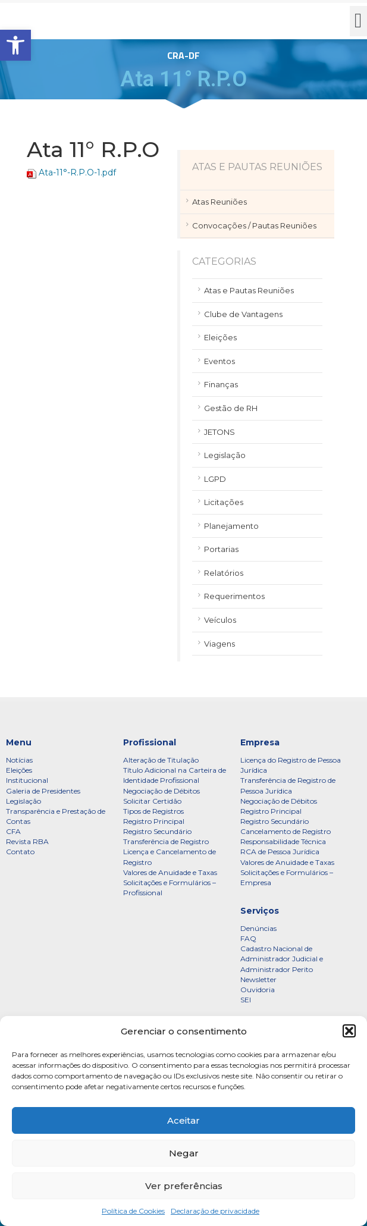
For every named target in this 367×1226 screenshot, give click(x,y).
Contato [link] (20, 851)
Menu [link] (19, 742)
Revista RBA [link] (27, 841)
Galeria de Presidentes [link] (43, 790)
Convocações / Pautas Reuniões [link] (254, 225)
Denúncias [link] (258, 928)
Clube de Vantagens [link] (243, 314)
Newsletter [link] (258, 979)
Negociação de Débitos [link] (161, 790)
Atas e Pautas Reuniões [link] (249, 290)
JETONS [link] (219, 432)
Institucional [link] (27, 780)
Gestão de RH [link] (231, 408)
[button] (349, 1031)
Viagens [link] (219, 643)
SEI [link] (245, 999)
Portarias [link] (221, 549)
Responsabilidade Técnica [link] (283, 841)
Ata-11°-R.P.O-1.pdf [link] (77, 172)
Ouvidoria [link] (257, 989)
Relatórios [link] (223, 573)
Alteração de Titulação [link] (161, 759)
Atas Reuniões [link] (219, 201)
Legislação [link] (225, 455)
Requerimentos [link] (234, 596)
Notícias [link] (19, 759)
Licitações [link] (223, 502)
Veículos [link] (220, 620)
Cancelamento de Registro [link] (285, 831)
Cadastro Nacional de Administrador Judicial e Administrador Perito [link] (281, 958)
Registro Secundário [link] (157, 831)
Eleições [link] (220, 337)
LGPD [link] (215, 479)
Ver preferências (183, 1185)
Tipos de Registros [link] (153, 811)
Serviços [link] (259, 910)
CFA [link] (13, 831)
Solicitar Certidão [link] (152, 801)
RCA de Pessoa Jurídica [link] (279, 851)
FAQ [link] (248, 938)
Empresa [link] (260, 742)
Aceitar (183, 1120)
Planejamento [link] (231, 526)
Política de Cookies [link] (133, 1210)
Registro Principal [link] (153, 821)
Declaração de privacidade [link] (215, 1210)
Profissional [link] (149, 742)
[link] (15, 45)
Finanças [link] (221, 384)
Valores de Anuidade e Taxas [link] (170, 872)
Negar (184, 1153)
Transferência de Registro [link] (166, 841)
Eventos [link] (219, 361)
